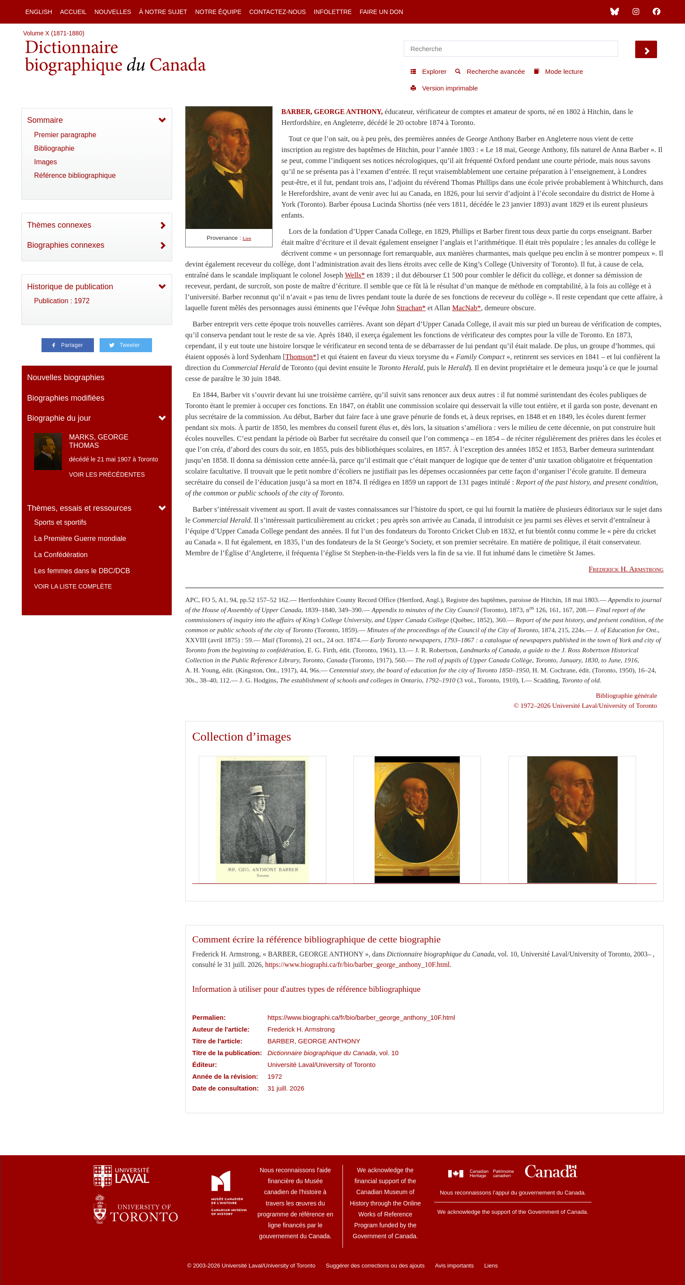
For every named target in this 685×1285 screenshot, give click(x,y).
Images (45, 162)
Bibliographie (54, 148)
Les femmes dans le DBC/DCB (82, 571)
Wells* (355, 275)
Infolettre (333, 11)
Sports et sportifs (60, 522)
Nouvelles (112, 11)
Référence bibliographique (75, 175)
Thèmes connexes (59, 225)
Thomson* (300, 357)
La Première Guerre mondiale (80, 538)
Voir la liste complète (73, 586)
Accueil (73, 11)
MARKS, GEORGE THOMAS (98, 441)
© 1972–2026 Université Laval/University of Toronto (585, 705)
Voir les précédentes (107, 474)
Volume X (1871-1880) (53, 33)
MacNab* (466, 308)
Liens (491, 1265)
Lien (246, 238)
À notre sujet (163, 11)
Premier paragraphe (65, 135)
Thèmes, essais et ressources (79, 508)
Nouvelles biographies (65, 377)
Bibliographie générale (626, 695)
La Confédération (61, 554)
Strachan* (411, 308)
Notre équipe (218, 11)
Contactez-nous (277, 11)
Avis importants (454, 1265)
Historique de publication (70, 286)
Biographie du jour (59, 418)
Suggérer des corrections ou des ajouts (375, 1265)
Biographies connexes (65, 245)
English (38, 11)
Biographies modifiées (65, 398)
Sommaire (45, 120)
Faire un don (381, 11)
